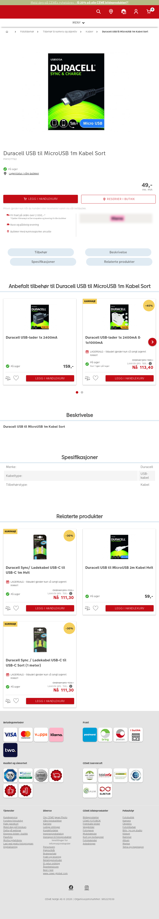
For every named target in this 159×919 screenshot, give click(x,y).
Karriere (47, 823)
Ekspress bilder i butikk (15, 833)
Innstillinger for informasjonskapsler (59, 842)
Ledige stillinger (51, 827)
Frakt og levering (52, 856)
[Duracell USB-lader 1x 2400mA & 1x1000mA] (119, 334)
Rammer (127, 837)
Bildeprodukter (91, 817)
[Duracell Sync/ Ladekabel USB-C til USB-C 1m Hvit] (39, 564)
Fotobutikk (128, 817)
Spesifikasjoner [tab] (43, 261)
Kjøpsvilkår (49, 850)
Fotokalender (90, 840)
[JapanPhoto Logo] (11, 14)
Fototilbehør (129, 827)
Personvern (49, 847)
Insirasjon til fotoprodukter (57, 837)
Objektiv (127, 823)
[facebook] (72, 888)
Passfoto (8, 837)
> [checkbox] (9, 378)
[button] (152, 342)
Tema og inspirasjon (133, 847)
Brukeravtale (49, 853)
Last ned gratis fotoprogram (18, 843)
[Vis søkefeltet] (99, 12)
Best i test (48, 870)
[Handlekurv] (149, 12)
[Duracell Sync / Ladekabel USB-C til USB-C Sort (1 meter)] (39, 657)
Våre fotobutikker (52, 820)
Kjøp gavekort (10, 823)
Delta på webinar (12, 830)
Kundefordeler (50, 830)
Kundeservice (10, 817)
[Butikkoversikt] (111, 12)
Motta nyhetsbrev (12, 840)
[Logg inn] (136, 12)
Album (126, 840)
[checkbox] (16, 378)
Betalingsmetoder (52, 860)
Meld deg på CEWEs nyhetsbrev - (80, 2)
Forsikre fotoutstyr (13, 820)
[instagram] (87, 888)
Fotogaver (88, 830)
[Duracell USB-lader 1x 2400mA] (39, 334)
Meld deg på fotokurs (14, 827)
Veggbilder (88, 827)
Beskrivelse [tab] (118, 252)
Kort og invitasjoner (93, 837)
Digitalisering (10, 847)
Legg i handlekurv (50, 378)
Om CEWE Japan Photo (55, 817)
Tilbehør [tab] (41, 252)
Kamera (127, 820)
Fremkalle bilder (91, 823)
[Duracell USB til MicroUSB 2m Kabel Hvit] (119, 564)
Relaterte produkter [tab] (119, 261)
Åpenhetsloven (51, 866)
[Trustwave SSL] (26, 776)
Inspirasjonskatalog (53, 833)
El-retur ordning (51, 863)
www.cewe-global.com (55, 873)
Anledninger (89, 843)
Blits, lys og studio (132, 830)
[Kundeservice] (124, 12)
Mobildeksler (90, 833)
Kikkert (126, 833)
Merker (126, 843)
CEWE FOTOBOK (92, 820)
